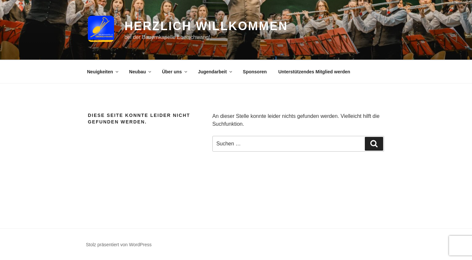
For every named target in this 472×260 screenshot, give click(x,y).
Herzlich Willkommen (206, 26)
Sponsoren (255, 71)
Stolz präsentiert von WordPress (119, 244)
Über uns (175, 71)
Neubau (140, 71)
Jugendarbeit (215, 71)
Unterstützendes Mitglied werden (314, 71)
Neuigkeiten (103, 71)
